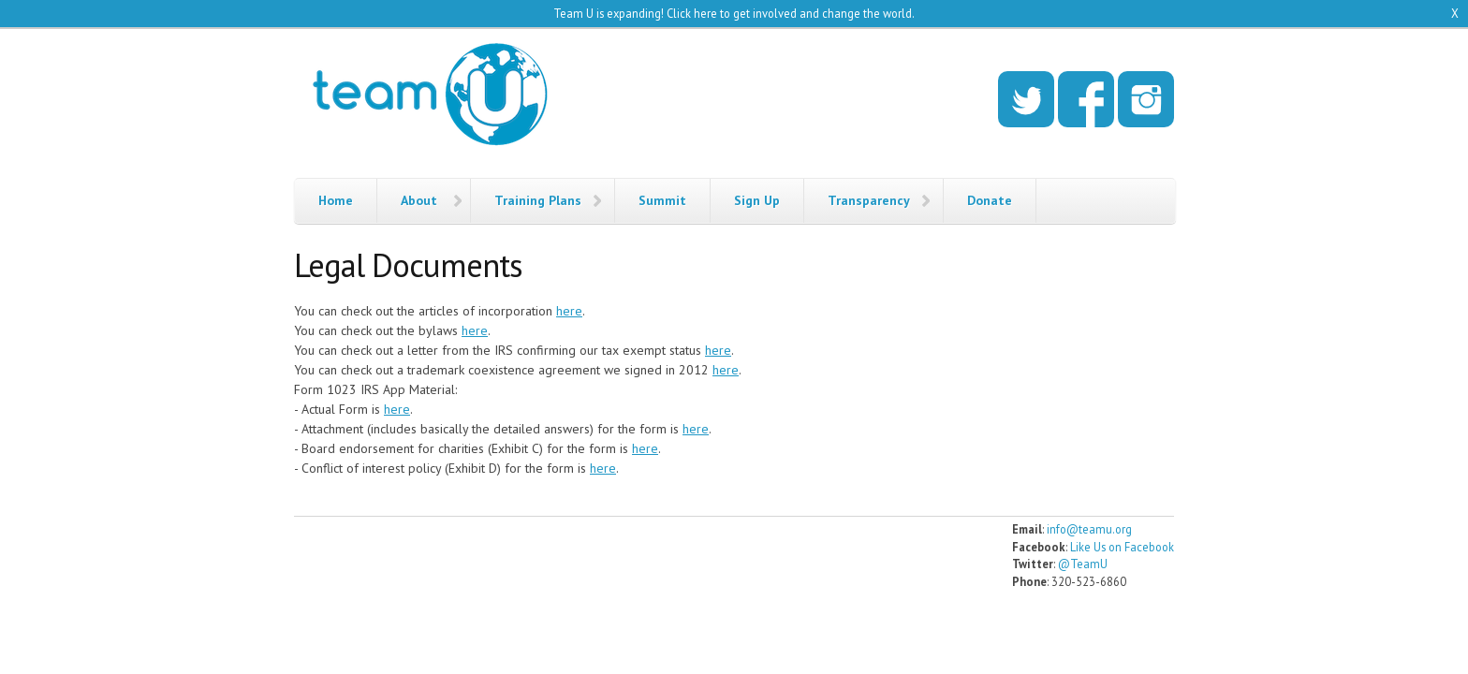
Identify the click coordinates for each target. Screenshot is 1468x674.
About (419, 200)
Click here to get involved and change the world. (791, 13)
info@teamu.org (1089, 528)
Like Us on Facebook (1122, 546)
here (569, 310)
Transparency (869, 200)
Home (335, 200)
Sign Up (757, 200)
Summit (662, 200)
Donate (989, 200)
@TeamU (1083, 563)
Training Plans (537, 200)
